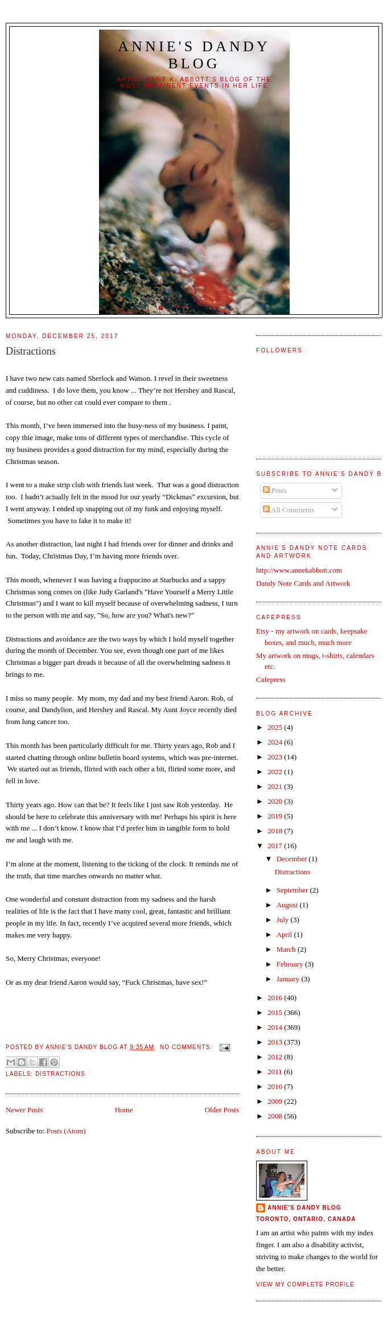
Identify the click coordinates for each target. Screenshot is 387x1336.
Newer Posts (24, 1109)
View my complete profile (305, 1284)
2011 (275, 1071)
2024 (275, 742)
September (293, 890)
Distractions (31, 351)
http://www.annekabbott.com (299, 570)
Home (124, 1109)
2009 (275, 1101)
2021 (275, 786)
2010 (275, 1086)
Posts (275, 490)
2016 (275, 997)
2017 (275, 845)
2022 (275, 771)
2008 (275, 1116)
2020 (275, 801)
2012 (275, 1057)
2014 (275, 1027)
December (293, 858)
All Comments (289, 509)
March (287, 949)
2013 (275, 1042)
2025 (275, 727)
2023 (275, 757)
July (284, 919)
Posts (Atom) (66, 1131)
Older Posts (222, 1109)
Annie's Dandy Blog (194, 55)
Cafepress (270, 679)
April (285, 934)
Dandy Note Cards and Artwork (303, 583)
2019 (275, 816)
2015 (275, 1012)
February (291, 964)
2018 (275, 831)
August (288, 905)
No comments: (187, 1047)
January (289, 979)
